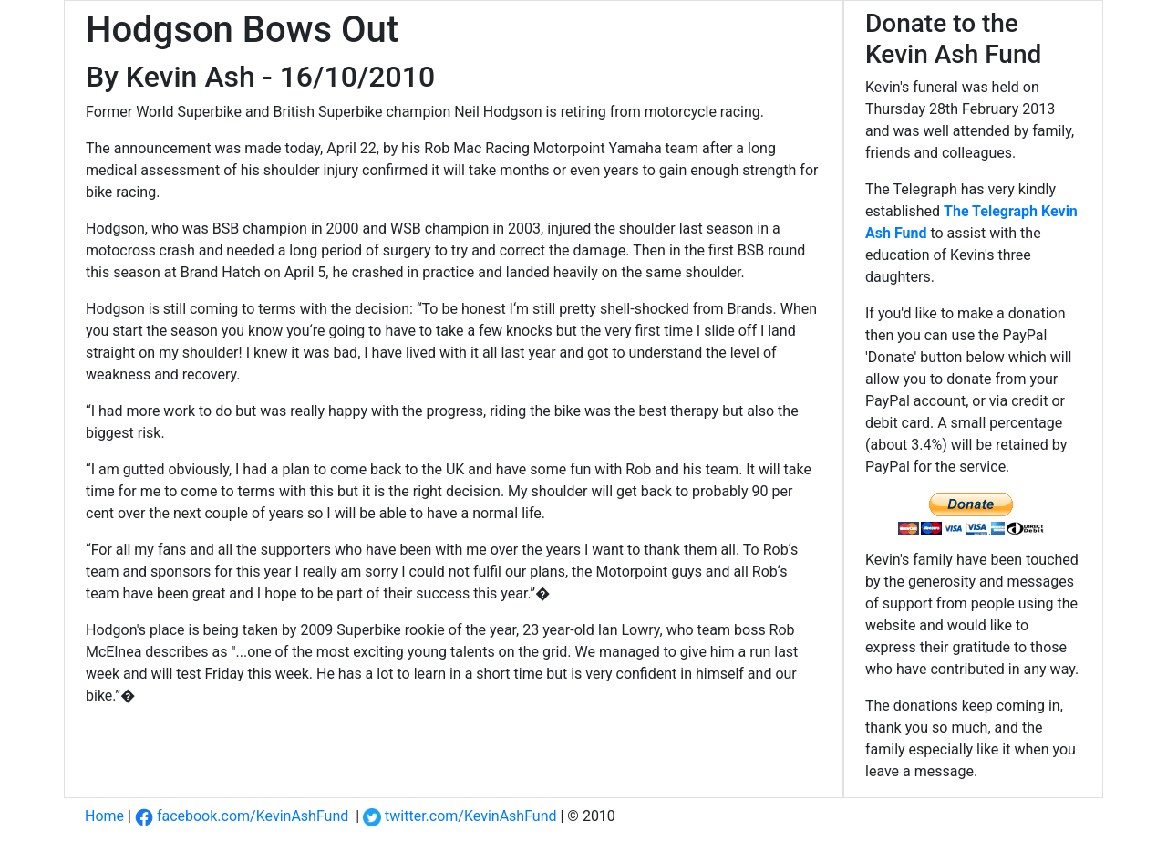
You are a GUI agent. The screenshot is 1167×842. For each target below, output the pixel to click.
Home (104, 816)
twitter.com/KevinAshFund (459, 816)
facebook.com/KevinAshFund (241, 816)
